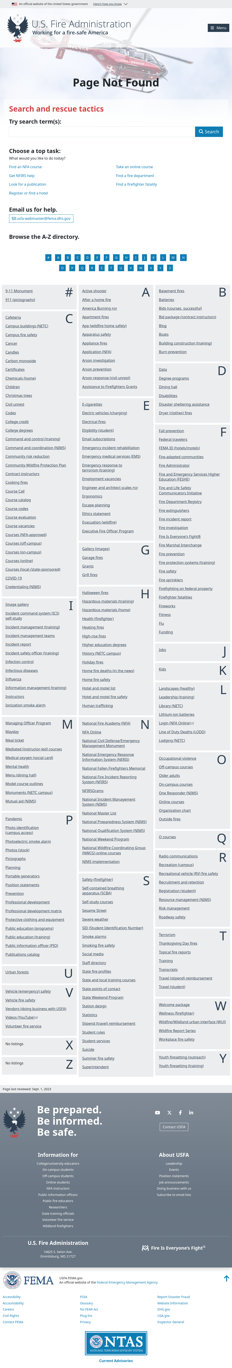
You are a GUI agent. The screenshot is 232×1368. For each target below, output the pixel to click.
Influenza (13, 679)
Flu (161, 623)
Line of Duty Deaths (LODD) (182, 731)
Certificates (14, 369)
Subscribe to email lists (174, 1195)
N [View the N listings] (183, 257)
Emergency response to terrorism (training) (102, 468)
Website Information (172, 1303)
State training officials (58, 1213)
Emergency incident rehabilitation (111, 447)
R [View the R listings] (92, 268)
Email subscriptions (98, 438)
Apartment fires (95, 316)
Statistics (89, 1014)
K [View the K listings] (154, 257)
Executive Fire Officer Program (108, 531)
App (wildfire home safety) (104, 325)
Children (12, 386)
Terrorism (167, 934)
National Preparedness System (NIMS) (114, 821)
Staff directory (94, 962)
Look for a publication (27, 184)
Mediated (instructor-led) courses (33, 749)
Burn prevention (172, 351)
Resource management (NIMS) (185, 899)
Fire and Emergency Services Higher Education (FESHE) (189, 477)
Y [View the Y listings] (160, 268)
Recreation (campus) (176, 864)
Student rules (93, 1032)
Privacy (85, 1322)
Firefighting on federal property (186, 588)
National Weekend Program (105, 839)
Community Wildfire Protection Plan (35, 465)
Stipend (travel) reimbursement (108, 1023)
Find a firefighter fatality (136, 184)
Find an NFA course (25, 166)
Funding (166, 632)
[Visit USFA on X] (169, 1113)
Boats (164, 334)
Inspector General (170, 1322)
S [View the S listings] (102, 268)
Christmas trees (18, 395)
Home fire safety (96, 679)
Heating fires (93, 627)
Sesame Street (94, 910)
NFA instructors (57, 1188)
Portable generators (22, 876)
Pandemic (13, 818)
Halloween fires (95, 592)
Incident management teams (30, 635)
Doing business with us (174, 1188)
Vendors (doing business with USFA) (35, 1008)
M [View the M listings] (173, 257)
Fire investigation (173, 527)
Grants (88, 566)
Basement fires (171, 290)
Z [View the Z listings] (170, 268)
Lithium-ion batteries (176, 714)
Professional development (27, 902)
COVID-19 (13, 578)
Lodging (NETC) (172, 740)
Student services (96, 1040)
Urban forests (17, 972)
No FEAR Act (89, 1309)
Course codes (16, 508)
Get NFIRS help (21, 175)
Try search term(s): (35, 121)
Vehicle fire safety (20, 1000)
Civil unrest (14, 404)
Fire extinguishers (174, 510)
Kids (162, 669)
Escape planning (96, 505)
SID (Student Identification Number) (112, 927)
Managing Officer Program (28, 723)
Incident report (18, 644)
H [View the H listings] (126, 257)
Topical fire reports (175, 952)
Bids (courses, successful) (180, 308)
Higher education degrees (104, 644)
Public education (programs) (29, 928)
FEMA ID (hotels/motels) (179, 448)
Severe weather (95, 919)
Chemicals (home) (20, 378)
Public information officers (58, 1195)
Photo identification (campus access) (22, 830)
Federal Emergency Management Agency (127, 1282)
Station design (94, 1006)
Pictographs (15, 858)
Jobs (162, 649)
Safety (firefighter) (97, 879)
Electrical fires (94, 421)
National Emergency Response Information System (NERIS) (108, 757)
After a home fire (96, 299)
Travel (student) (172, 986)
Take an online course (134, 166)
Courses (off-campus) (23, 543)
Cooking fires (16, 482)
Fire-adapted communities (181, 456)
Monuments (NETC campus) (29, 792)
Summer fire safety (98, 1058)
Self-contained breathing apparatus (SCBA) (103, 891)
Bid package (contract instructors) (187, 316)
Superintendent (95, 1066)
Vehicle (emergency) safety (28, 991)
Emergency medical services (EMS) (111, 456)
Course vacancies (20, 525)
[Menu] (218, 28)
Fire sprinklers (171, 579)
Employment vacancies (101, 478)
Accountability (13, 1303)
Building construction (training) (185, 343)
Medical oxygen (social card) (29, 757)
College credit (17, 421)
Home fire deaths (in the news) (108, 670)
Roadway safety (172, 917)
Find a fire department (135, 175)
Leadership (174, 1163)
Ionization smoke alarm (25, 705)
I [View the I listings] (135, 257)
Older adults (169, 775)
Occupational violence (177, 758)
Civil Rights (11, 1315)
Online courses (171, 801)
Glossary (86, 1303)
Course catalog (18, 499)
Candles (12, 352)
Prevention (14, 893)
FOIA (83, 1297)
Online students (58, 1182)
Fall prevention (171, 430)
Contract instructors (22, 473)
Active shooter (94, 290)
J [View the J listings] (144, 257)
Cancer (11, 343)
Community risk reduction (27, 456)
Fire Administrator (174, 465)
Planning (12, 867)
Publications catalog (22, 954)
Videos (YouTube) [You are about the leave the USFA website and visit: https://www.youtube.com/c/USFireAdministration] (19, 1017)
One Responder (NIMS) (178, 793)
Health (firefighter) (98, 618)
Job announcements (174, 1182)
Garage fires (92, 557)
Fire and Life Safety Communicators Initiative (180, 490)
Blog (163, 325)
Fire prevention (171, 553)
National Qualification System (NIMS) (113, 830)
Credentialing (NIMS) (23, 586)
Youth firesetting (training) (181, 1065)
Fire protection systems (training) (187, 562)
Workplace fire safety (176, 1039)
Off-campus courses (176, 766)
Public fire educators (58, 1201)
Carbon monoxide (20, 360)
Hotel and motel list (99, 688)
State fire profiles (96, 971)
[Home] (71, 27)
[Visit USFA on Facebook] (180, 1113)
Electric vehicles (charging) (104, 412)
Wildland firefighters (58, 1226)
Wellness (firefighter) (176, 1013)
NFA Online (91, 732)
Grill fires (89, 574)
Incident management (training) (32, 627)
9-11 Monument (19, 290)
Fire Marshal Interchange (180, 545)
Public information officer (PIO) (31, 945)
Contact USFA (174, 1126)
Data (163, 369)
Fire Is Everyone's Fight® (180, 536)
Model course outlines (24, 783)
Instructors (14, 696)
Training (166, 960)
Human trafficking (97, 705)
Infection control (19, 661)
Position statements (22, 884)
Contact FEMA (13, 1322)
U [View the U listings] (121, 268)
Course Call (14, 491)
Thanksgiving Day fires (178, 943)
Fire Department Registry (180, 501)
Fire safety (167, 571)
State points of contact (101, 988)
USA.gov (163, 1315)
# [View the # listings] (48, 257)
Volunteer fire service (23, 1026)
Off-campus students (58, 1176)
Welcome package (174, 1004)
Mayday (12, 731)
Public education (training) (27, 936)
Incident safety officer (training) (32, 653)
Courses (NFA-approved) (25, 534)
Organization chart (175, 810)
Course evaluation (20, 517)
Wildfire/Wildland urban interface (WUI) (192, 1021)
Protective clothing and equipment (34, 919)
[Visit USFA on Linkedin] (191, 1113)
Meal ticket (14, 740)
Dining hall (168, 386)
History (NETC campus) (101, 653)
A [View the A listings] (58, 257)
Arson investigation (98, 360)
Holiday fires (93, 662)
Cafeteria (13, 317)
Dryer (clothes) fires (175, 412)
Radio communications (178, 856)
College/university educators (58, 1163)
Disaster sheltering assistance (184, 404)
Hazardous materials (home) (106, 609)
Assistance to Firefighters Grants (109, 386)
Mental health (17, 766)
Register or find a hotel (28, 193)
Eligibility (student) (98, 430)
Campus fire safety (21, 334)
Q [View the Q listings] (82, 268)
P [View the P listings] (72, 268)
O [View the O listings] (62, 268)
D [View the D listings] (87, 257)
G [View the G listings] (116, 257)
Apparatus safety (96, 334)
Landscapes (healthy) (177, 688)
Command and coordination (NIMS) (35, 447)
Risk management (174, 908)
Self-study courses (97, 901)
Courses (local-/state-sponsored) (32, 569)
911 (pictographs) (20, 299)
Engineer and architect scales (110, 487)
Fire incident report (175, 519)
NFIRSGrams (93, 790)
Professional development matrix (33, 910)
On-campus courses (176, 784)
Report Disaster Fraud (173, 1297)
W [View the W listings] (140, 268)
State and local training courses (108, 979)
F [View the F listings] (106, 257)
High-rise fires (94, 636)
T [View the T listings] (111, 268)
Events (174, 1169)
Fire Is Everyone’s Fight (174, 1248)
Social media (93, 953)
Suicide (88, 1049)
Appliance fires (94, 343)
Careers (8, 1309)
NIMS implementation (101, 861)
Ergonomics (92, 496)
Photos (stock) (17, 850)
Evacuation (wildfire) (99, 522)
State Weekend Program (102, 997)
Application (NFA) (96, 351)
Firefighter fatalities (175, 597)
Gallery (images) (96, 548)
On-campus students (58, 1169)
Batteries (166, 299)
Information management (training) (35, 687)
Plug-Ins (86, 1315)
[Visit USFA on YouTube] (157, 1113)
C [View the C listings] (78, 257)
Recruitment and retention (181, 882)
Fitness (165, 614)
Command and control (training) (32, 438)
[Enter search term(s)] (102, 132)
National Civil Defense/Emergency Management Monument (111, 743)
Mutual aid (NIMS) (20, 801)
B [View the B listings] (68, 257)
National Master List (99, 813)
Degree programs (174, 378)
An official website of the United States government (67, 4)
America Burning (99, 308)
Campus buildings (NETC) (26, 325)
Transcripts (168, 969)
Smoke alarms (94, 936)
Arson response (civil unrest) (106, 377)
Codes (10, 412)
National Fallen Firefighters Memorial (113, 768)
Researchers (58, 1207)
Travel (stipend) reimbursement (185, 978)
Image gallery (17, 604)
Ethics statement (96, 513)
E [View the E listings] (97, 257)
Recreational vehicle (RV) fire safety (188, 873)
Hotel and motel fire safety (104, 696)
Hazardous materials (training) (108, 601)
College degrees (19, 430)
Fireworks (167, 606)
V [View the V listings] (131, 268)
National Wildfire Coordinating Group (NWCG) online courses (114, 850)
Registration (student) (177, 890)
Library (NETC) (171, 705)
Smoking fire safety (98, 945)
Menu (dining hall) (20, 775)
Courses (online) (19, 560)
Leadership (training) (176, 697)
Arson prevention (97, 369)
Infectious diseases (21, 670)
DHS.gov (163, 1309)
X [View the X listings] (151, 268)
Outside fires (170, 819)
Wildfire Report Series (177, 1030)
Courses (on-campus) (23, 552)
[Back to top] (226, 1279)
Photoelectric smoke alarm (28, 841)
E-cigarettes (92, 404)
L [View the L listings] (163, 257)
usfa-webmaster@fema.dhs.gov (41, 218)
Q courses (167, 836)
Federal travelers (173, 439)
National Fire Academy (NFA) (106, 723)
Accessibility (12, 1297)
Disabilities (168, 395)
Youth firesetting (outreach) (182, 1057)
